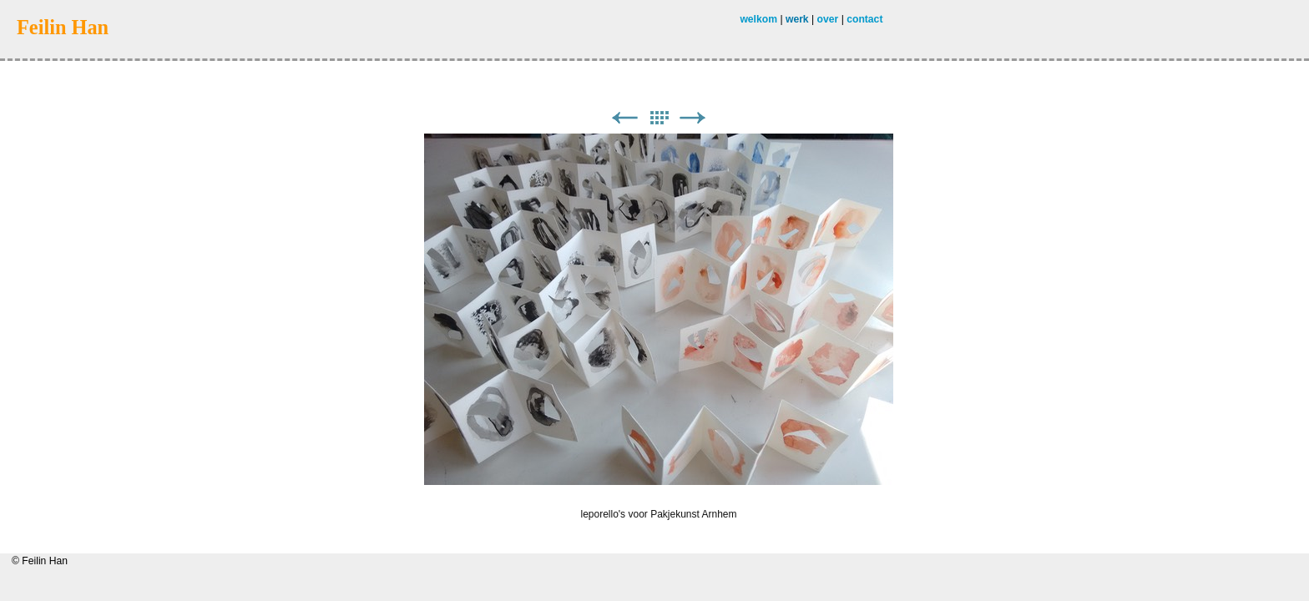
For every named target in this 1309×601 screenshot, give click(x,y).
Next (693, 118)
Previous (624, 118)
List (658, 118)
